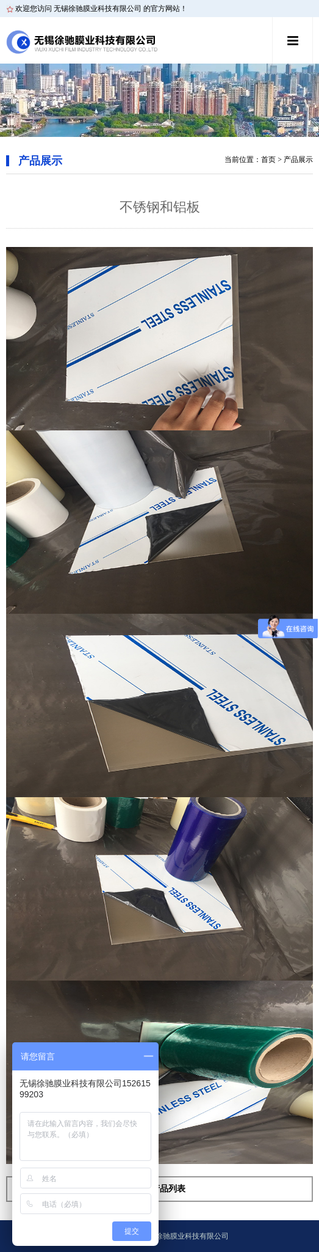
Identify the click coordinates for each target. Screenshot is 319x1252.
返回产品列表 (159, 1188)
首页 (268, 159)
